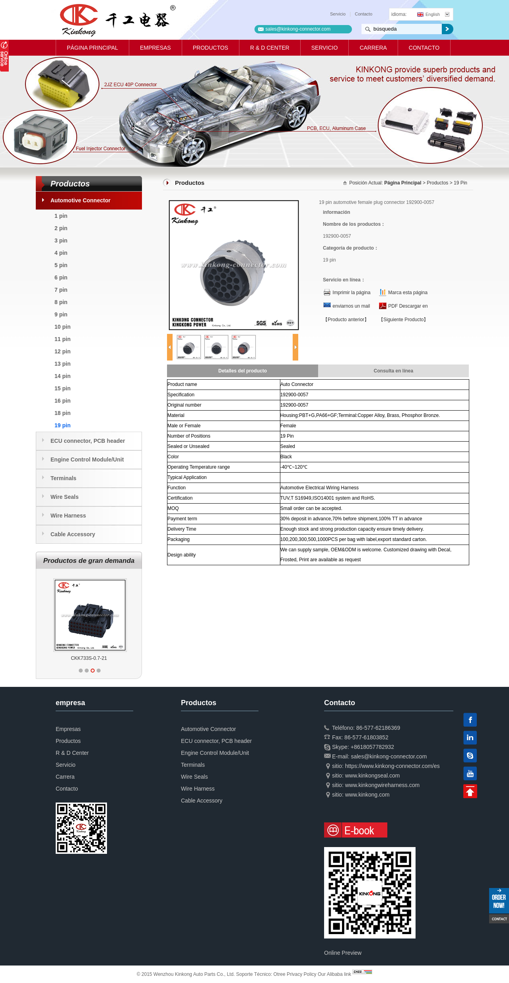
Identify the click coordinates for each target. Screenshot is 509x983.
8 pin (61, 302)
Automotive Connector (81, 200)
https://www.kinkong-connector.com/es (392, 766)
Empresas (155, 48)
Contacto (363, 14)
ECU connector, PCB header (88, 441)
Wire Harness (68, 515)
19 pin (62, 425)
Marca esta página (407, 292)
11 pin (62, 339)
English (428, 14)
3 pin (61, 240)
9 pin (61, 314)
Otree (280, 974)
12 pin (62, 351)
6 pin (61, 277)
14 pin (62, 376)
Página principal (92, 48)
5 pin (61, 265)
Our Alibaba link (334, 974)
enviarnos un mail (351, 306)
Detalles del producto (242, 371)
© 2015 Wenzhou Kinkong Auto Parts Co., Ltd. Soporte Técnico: (205, 974)
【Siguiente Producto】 (403, 319)
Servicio (338, 14)
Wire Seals (65, 497)
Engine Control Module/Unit (87, 459)
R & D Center (269, 48)
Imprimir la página (351, 292)
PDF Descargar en (407, 306)
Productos (210, 48)
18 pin (62, 413)
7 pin (61, 290)
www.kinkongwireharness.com (382, 785)
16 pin (62, 400)
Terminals (63, 478)
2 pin (61, 228)
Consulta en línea (393, 371)
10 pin (62, 327)
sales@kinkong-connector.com (298, 29)
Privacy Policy (302, 974)
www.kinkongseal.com (372, 775)
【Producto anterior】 (346, 319)
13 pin (62, 364)
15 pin (62, 388)
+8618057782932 (372, 747)
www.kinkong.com (367, 794)
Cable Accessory (73, 534)
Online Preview (342, 953)
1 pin (61, 216)
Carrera (373, 48)
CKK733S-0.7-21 (89, 658)
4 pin (61, 253)
